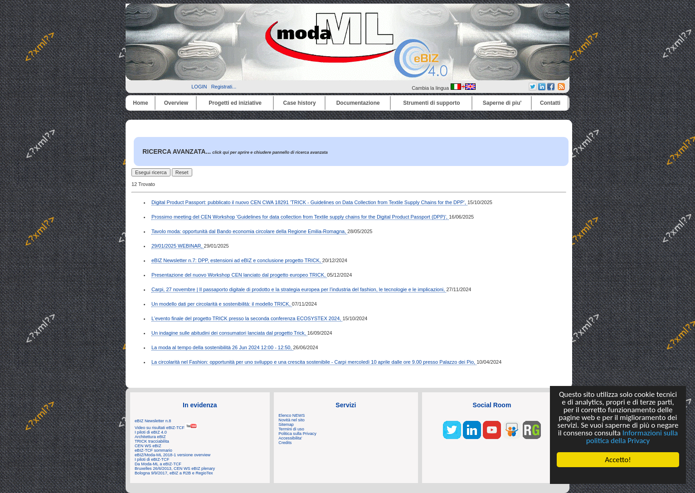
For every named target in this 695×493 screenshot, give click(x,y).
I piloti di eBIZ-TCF (152, 459)
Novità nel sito (291, 420)
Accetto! (618, 459)
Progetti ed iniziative (235, 103)
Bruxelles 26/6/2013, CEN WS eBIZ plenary (175, 468)
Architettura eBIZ (150, 436)
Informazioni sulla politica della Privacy (632, 436)
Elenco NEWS (291, 415)
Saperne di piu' (502, 103)
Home (140, 103)
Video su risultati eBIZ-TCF (166, 427)
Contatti (550, 103)
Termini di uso (291, 429)
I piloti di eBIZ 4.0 (151, 432)
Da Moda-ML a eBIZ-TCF (158, 464)
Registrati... (224, 86)
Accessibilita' (290, 438)
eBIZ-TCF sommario (153, 450)
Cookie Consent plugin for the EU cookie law (618, 475)
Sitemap (286, 424)
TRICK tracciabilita (152, 441)
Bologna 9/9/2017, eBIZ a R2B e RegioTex (174, 473)
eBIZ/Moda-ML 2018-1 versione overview (172, 455)
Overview (176, 103)
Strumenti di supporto (431, 103)
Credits (285, 442)
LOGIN (199, 86)
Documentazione (358, 103)
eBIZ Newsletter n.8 (153, 421)
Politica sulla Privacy (297, 433)
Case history (299, 103)
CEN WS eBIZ (148, 446)
